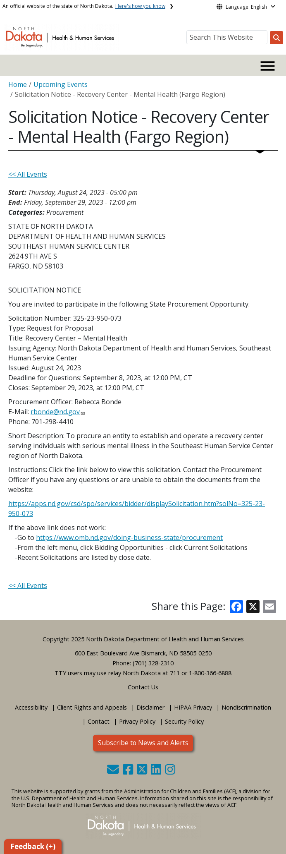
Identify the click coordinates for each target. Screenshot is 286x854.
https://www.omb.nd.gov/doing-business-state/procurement (129, 537)
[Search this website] (276, 37)
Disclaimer (150, 707)
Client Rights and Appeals (92, 707)
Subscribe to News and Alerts (143, 742)
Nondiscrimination (246, 707)
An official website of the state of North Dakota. (83, 6)
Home (17, 84)
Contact (99, 721)
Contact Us (143, 687)
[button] (114, 771)
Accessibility (31, 707)
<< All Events (27, 174)
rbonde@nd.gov (55, 411)
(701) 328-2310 (153, 663)
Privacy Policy (137, 721)
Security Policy (184, 721)
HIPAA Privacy (193, 707)
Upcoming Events (60, 84)
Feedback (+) (32, 846)
